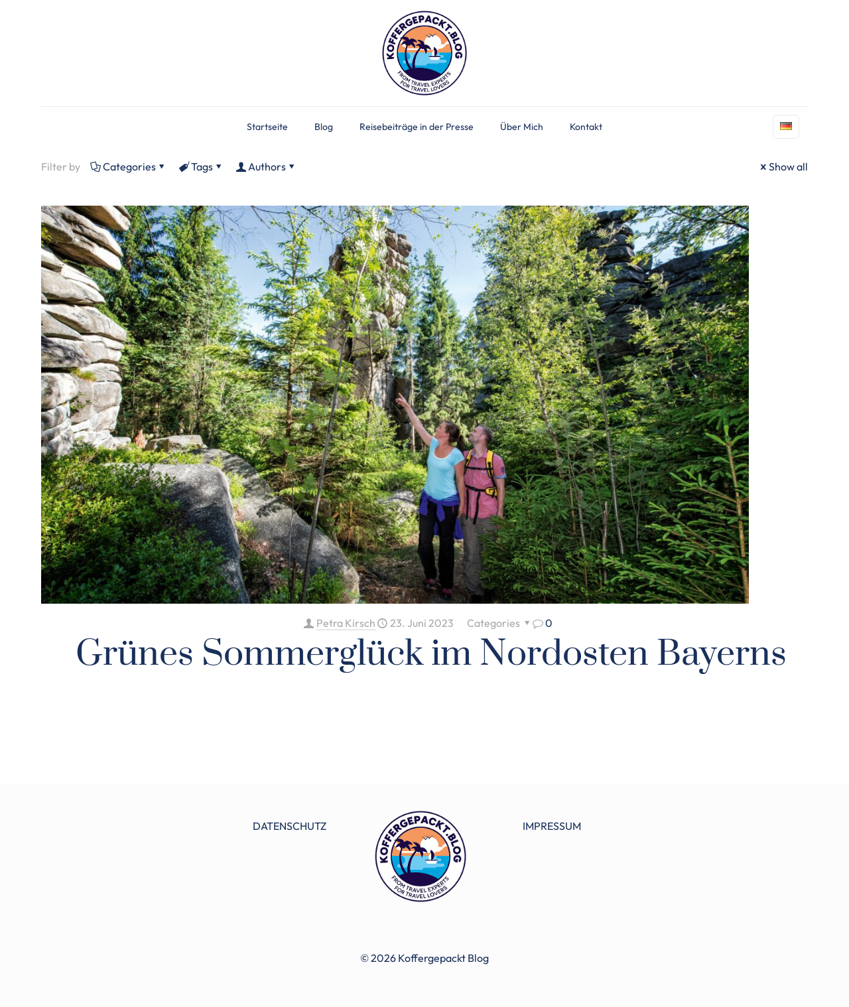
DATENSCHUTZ (289, 826)
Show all (783, 166)
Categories (128, 166)
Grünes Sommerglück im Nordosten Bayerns (431, 654)
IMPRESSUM (552, 826)
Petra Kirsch (345, 623)
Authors (265, 166)
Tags (201, 166)
